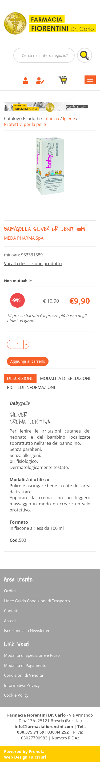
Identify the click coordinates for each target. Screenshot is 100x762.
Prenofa (37, 751)
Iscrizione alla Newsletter (27, 630)
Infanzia (51, 118)
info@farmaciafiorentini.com (44, 726)
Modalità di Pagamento (25, 665)
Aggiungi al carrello (27, 361)
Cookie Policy (16, 695)
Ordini (10, 590)
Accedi (10, 620)
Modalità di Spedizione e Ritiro (32, 655)
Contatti (11, 610)
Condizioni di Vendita (23, 675)
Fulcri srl (37, 757)
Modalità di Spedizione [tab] (65, 378)
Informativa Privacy (22, 685)
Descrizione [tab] (20, 378)
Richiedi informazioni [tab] (31, 387)
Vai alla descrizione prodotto (33, 263)
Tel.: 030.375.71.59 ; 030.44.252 (51, 729)
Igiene (69, 118)
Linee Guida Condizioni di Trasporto (37, 600)
